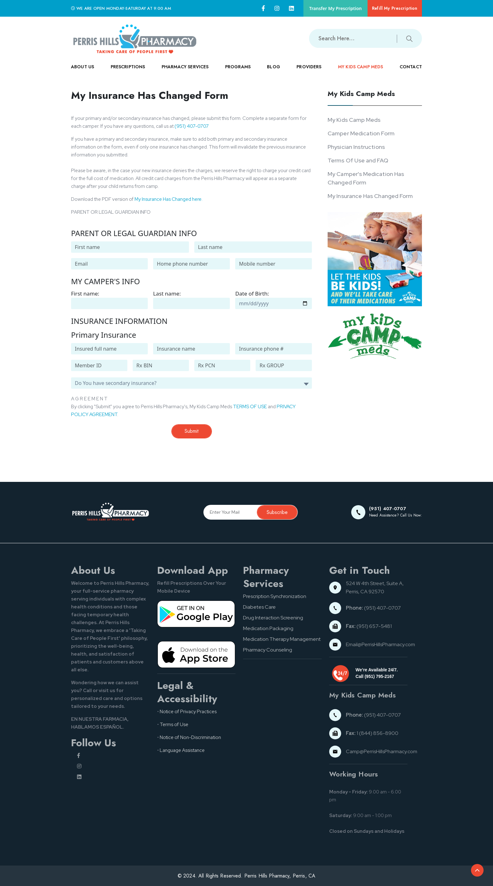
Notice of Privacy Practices (188, 711)
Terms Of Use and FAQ (358, 160)
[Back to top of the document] (477, 870)
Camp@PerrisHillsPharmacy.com (381, 751)
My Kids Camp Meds (354, 119)
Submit (191, 431)
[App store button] (196, 654)
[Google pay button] (196, 614)
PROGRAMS (238, 72)
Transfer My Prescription (334, 8)
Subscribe (277, 512)
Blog (273, 67)
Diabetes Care (259, 607)
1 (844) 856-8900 (372, 733)
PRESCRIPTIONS (128, 72)
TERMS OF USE (250, 406)
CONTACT (411, 72)
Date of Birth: (252, 293)
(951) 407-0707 (191, 126)
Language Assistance (182, 750)
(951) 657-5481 (369, 626)
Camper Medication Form (361, 133)
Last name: (167, 293)
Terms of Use (174, 724)
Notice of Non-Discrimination (190, 737)
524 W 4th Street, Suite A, (375, 583)
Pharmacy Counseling (267, 649)
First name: (85, 293)
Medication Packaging (268, 628)
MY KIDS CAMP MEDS (360, 72)
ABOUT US (82, 72)
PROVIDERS (308, 72)
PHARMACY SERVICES (185, 72)
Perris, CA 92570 (365, 591)
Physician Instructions (356, 146)
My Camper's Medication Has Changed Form (366, 178)
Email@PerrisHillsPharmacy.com (380, 644)
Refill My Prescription (394, 8)
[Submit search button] (409, 38)
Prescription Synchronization (274, 596)
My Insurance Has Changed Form (370, 196)
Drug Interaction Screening (273, 617)
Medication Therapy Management (282, 639)
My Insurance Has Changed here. (168, 199)
